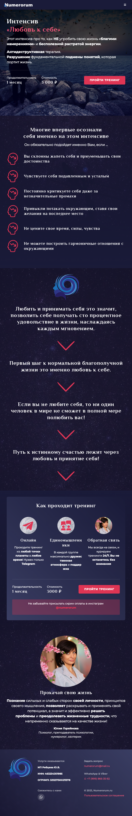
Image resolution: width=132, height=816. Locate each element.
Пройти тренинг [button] (105, 80)
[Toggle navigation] (125, 5)
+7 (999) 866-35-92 (97, 778)
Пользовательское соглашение (104, 795)
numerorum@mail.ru (97, 766)
